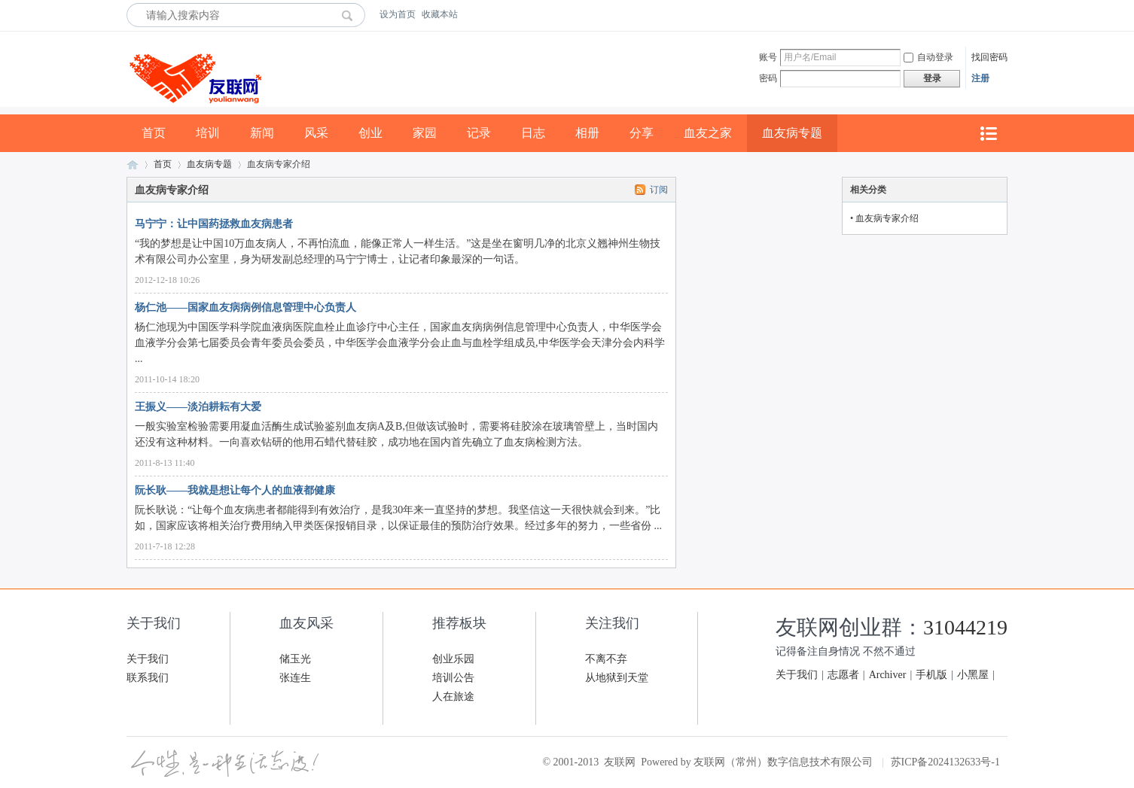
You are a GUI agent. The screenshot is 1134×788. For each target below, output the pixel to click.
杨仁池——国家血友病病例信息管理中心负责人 (245, 307)
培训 (208, 132)
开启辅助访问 (1003, 14)
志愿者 (843, 674)
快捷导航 (988, 133)
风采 (316, 132)
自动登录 (928, 57)
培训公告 (453, 677)
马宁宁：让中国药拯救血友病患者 (214, 224)
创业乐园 (453, 659)
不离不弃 (606, 659)
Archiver (888, 674)
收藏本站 (440, 14)
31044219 (965, 627)
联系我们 (148, 677)
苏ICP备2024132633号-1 (945, 762)
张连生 (295, 677)
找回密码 (989, 57)
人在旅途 (453, 696)
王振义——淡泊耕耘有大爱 (198, 406)
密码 (768, 78)
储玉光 (295, 659)
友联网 (133, 164)
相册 (587, 132)
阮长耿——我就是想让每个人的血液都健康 (235, 490)
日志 (533, 132)
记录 (479, 132)
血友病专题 (792, 132)
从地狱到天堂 (616, 677)
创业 (370, 132)
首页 (154, 132)
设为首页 (398, 14)
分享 (641, 132)
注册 (980, 78)
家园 (425, 132)
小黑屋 (973, 674)
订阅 (659, 189)
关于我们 (148, 659)
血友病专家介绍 (887, 218)
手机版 (931, 674)
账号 (768, 57)
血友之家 (708, 132)
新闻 (262, 132)
